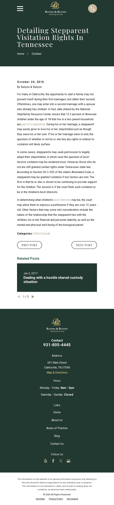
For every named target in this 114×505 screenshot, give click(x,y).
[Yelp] (45, 461)
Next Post (84, 245)
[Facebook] (53, 461)
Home (57, 412)
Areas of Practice (57, 428)
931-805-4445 (57, 344)
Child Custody (41, 233)
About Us (57, 420)
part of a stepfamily (33, 124)
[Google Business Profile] (68, 461)
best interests (62, 200)
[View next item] (33, 296)
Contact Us (57, 443)
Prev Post (29, 245)
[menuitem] (40, 499)
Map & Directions (57, 372)
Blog (57, 436)
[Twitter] (61, 461)
